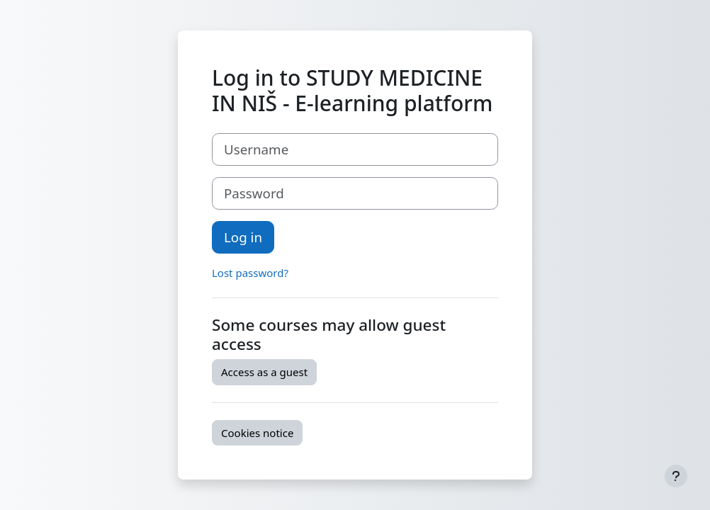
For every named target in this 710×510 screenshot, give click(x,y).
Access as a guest (264, 372)
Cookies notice (257, 433)
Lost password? (250, 273)
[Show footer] (676, 476)
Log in (243, 237)
